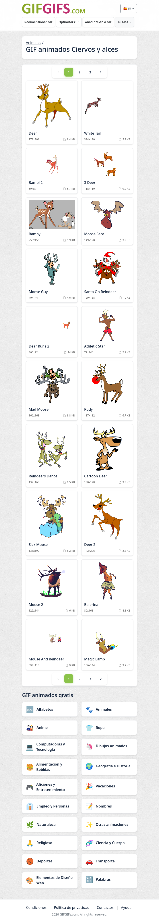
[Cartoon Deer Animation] (107, 455)
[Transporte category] (109, 861)
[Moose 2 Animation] (51, 588)
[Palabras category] (109, 879)
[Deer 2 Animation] (107, 523)
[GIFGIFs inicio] (53, 9)
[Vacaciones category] (109, 786)
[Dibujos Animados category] (109, 746)
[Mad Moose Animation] (51, 390)
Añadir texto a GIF (98, 22)
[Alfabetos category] (49, 709)
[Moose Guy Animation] (51, 276)
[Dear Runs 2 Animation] (51, 331)
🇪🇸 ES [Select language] (127, 8)
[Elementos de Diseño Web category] (49, 880)
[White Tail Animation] (107, 112)
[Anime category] (49, 727)
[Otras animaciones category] (109, 824)
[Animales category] (109, 709)
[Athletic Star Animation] (107, 331)
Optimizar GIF (69, 22)
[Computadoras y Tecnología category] (49, 747)
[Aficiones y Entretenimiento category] (49, 787)
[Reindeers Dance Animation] (51, 455)
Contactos (105, 907)
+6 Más (123, 22)
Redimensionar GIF (38, 22)
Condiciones (36, 907)
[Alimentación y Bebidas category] (49, 767)
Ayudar (127, 907)
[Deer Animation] (51, 112)
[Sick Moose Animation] (51, 523)
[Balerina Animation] (107, 588)
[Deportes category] (49, 861)
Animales (33, 42)
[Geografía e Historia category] (109, 766)
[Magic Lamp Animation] (107, 644)
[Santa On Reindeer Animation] (107, 276)
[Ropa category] (109, 727)
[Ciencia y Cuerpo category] (109, 843)
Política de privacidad (72, 907)
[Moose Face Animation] (107, 221)
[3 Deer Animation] (107, 171)
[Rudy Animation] (107, 390)
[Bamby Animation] (51, 221)
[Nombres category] (109, 806)
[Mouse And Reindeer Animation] (51, 644)
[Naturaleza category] (49, 824)
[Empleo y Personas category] (49, 806)
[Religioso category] (49, 843)
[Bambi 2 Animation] (51, 171)
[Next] (100, 72)
